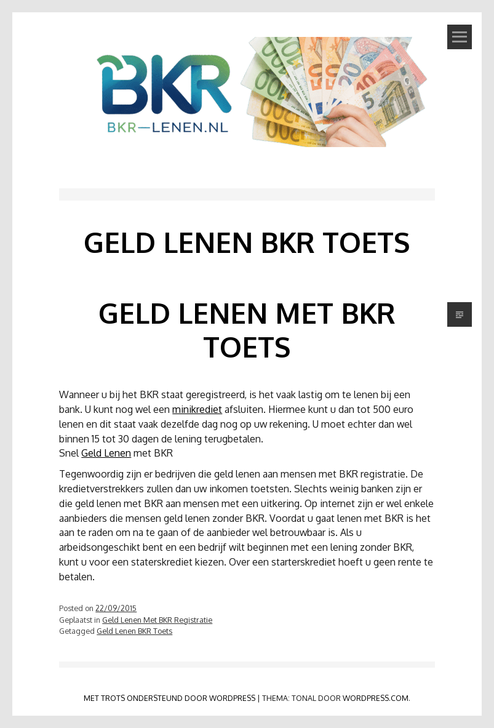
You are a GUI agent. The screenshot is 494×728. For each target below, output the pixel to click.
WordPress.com (375, 698)
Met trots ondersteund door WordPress (169, 698)
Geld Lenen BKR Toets (134, 631)
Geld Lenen (106, 453)
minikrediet (197, 409)
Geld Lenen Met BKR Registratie (157, 620)
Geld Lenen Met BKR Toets (247, 329)
